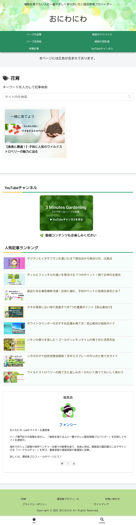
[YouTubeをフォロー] (74, 463)
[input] (68, 97)
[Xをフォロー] (68, 463)
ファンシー (68, 425)
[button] (129, 97)
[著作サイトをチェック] (62, 463)
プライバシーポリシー (34, 504)
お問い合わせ (112, 499)
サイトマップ (101, 504)
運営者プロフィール (68, 499)
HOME (23, 499)
